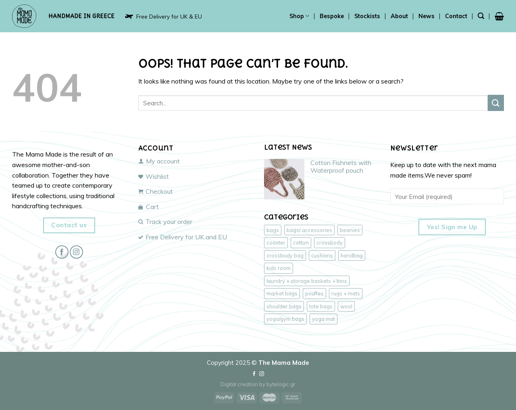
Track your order (165, 222)
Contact (456, 16)
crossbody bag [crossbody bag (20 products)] (285, 255)
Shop (299, 16)
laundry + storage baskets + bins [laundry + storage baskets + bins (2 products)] (306, 281)
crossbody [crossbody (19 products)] (329, 242)
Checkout (155, 191)
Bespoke (332, 16)
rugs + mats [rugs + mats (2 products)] (345, 293)
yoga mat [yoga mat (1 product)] (323, 319)
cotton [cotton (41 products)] (301, 242)
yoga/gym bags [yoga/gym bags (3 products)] (285, 319)
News (426, 16)
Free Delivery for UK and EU (182, 237)
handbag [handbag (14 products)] (352, 255)
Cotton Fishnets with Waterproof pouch (340, 166)
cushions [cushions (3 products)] (322, 255)
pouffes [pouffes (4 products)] (314, 293)
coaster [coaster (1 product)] (275, 242)
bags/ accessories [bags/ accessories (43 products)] (309, 230)
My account (159, 161)
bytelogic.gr (280, 384)
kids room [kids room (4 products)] (278, 268)
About (399, 16)
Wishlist (153, 176)
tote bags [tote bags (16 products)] (321, 306)
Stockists (367, 16)
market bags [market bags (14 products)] (282, 293)
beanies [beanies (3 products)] (350, 230)
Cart (148, 207)
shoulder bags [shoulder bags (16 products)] (284, 306)
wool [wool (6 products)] (346, 306)
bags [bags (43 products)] (272, 230)
